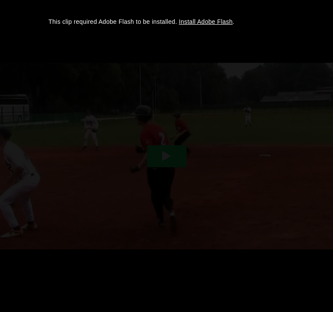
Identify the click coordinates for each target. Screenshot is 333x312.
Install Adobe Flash (206, 21)
